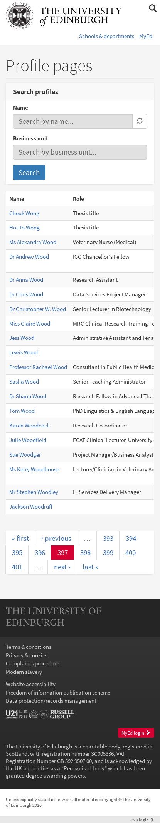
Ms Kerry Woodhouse (34, 469)
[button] (152, 8)
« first (20, 538)
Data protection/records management (51, 700)
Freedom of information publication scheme (58, 692)
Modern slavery (24, 671)
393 (108, 538)
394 (131, 538)
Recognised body (84, 768)
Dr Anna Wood (26, 279)
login (142, 820)
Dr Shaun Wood (27, 396)
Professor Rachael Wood (38, 367)
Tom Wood (22, 410)
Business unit (30, 138)
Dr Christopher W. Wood (37, 309)
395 (17, 552)
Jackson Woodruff (30, 506)
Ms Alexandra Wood (32, 242)
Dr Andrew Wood (29, 256)
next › (62, 566)
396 (40, 552)
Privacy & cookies (26, 655)
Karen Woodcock (29, 425)
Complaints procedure (32, 663)
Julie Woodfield (27, 440)
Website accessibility (31, 684)
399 (108, 552)
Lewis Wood (23, 352)
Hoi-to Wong (24, 227)
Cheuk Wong (24, 213)
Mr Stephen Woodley (33, 491)
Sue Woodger (25, 454)
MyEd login (135, 733)
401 (17, 566)
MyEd (145, 36)
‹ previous (56, 538)
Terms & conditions (28, 646)
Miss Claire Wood (29, 323)
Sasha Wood (24, 381)
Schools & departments (106, 36)
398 (85, 552)
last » (90, 566)
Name (20, 107)
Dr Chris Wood (26, 294)
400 (130, 552)
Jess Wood (21, 337)
